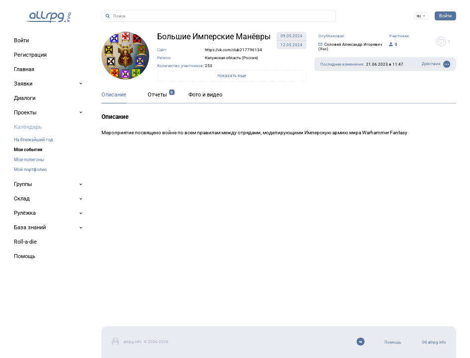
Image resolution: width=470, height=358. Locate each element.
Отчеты (157, 94)
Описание (113, 94)
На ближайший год (33, 139)
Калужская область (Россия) (231, 58)
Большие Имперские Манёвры (214, 36)
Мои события (28, 149)
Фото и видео (205, 94)
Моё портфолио (30, 169)
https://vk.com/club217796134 (233, 50)
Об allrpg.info (434, 342)
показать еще (231, 75)
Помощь (392, 342)
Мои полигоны (29, 159)
